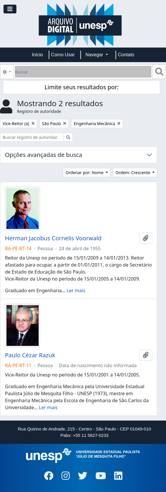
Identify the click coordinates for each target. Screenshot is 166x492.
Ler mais (75, 290)
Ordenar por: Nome (85, 172)
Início (37, 54)
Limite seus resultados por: (82, 87)
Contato (126, 54)
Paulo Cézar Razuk (30, 355)
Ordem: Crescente (133, 172)
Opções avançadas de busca (43, 155)
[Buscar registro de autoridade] (32, 137)
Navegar (95, 54)
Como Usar (63, 54)
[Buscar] (83, 71)
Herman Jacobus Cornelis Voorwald (53, 238)
